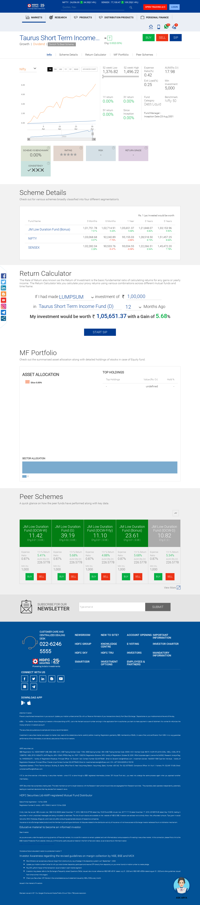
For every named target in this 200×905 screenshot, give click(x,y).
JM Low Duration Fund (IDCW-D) (164, 528)
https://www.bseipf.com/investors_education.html (37, 844)
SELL (41, 576)
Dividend (39, 44)
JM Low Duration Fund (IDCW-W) (35, 528)
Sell (162, 37)
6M (60, 69)
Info (49, 54)
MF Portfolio (121, 54)
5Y (70, 69)
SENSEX (34, 247)
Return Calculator (95, 54)
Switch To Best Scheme (61, 44)
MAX (76, 69)
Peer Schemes (144, 54)
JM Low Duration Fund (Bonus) (49, 229)
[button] (28, 69)
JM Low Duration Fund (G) (67, 528)
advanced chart (89, 69)
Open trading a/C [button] (155, 7)
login (174, 7)
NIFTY (32, 238)
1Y (66, 69)
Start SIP (100, 332)
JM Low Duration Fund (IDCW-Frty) (100, 528)
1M (50, 69)
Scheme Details (68, 54)
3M (55, 69)
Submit (158, 607)
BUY (29, 576)
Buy (149, 37)
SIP (175, 37)
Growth (24, 44)
